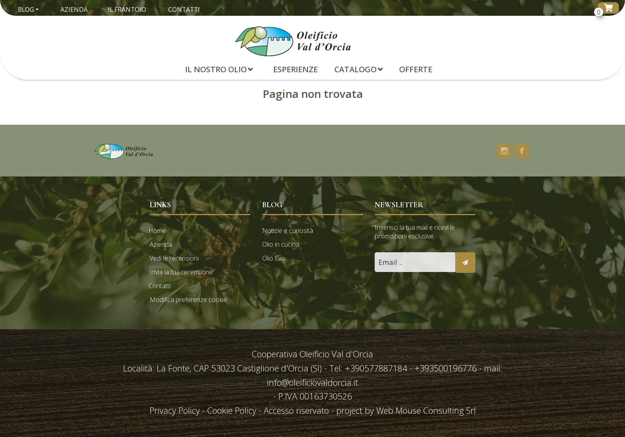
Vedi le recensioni (174, 258)
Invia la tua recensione (181, 272)
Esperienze (295, 69)
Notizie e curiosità (287, 230)
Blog (26, 9)
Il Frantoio (127, 9)
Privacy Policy (176, 410)
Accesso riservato (296, 410)
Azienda (74, 9)
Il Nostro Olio (219, 69)
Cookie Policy (231, 410)
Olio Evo (273, 258)
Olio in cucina (280, 244)
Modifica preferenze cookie (188, 299)
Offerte (415, 69)
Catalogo (358, 69)
